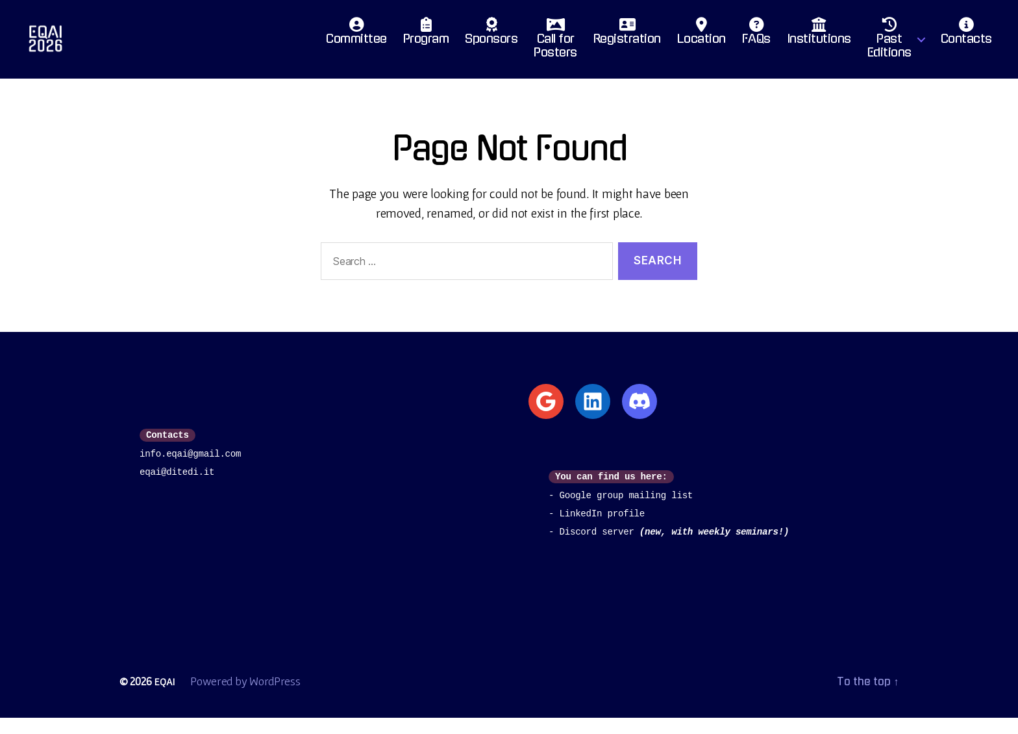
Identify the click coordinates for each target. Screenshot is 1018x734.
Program (426, 42)
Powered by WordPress (247, 697)
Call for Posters (555, 49)
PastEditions (889, 49)
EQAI (165, 697)
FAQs (756, 42)
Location (701, 42)
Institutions (819, 42)
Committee (356, 42)
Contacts (966, 42)
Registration (627, 42)
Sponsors (491, 42)
